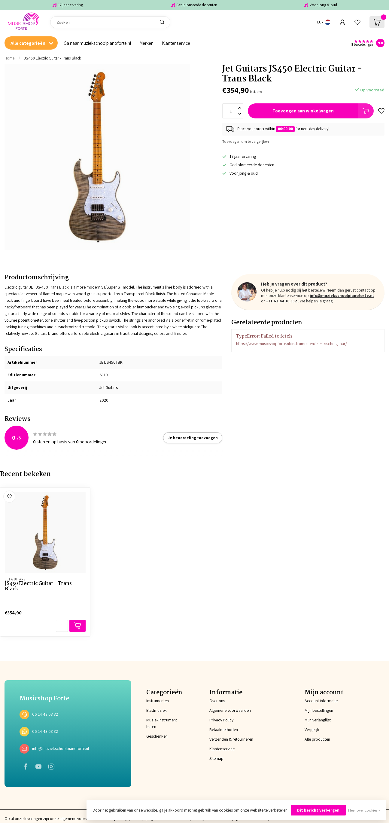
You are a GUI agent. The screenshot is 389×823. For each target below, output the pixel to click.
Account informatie (321, 700)
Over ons (217, 700)
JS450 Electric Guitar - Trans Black (52, 58)
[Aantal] (62, 626)
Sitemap (216, 758)
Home (10, 58)
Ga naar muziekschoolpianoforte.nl (97, 43)
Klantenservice (176, 43)
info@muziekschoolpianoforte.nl (342, 295)
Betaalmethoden (223, 729)
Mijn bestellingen (319, 710)
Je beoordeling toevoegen (193, 437)
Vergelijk (312, 729)
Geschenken (157, 736)
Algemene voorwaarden (230, 710)
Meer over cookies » (364, 810)
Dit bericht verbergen (318, 810)
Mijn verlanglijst (318, 720)
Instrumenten (157, 700)
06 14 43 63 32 (45, 714)
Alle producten (317, 739)
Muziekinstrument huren (161, 723)
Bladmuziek (156, 710)
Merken (146, 43)
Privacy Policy (221, 720)
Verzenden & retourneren (231, 739)
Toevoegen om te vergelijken (245, 141)
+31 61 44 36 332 (282, 301)
